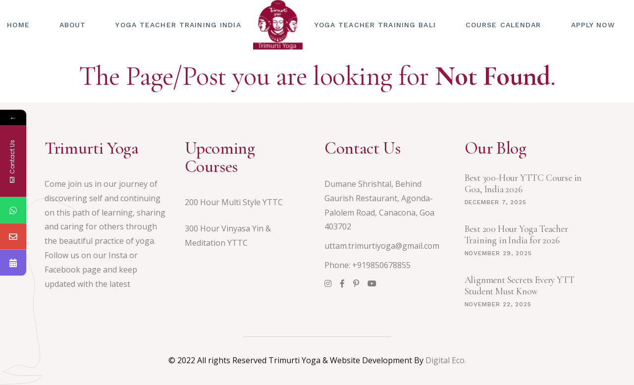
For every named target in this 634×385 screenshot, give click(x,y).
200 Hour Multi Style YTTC (234, 202)
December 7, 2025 (496, 202)
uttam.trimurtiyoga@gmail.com (381, 245)
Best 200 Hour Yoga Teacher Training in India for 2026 (516, 234)
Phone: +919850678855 (367, 265)
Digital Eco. (445, 360)
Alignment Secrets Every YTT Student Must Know (520, 285)
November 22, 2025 (498, 304)
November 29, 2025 (498, 253)
